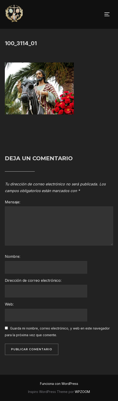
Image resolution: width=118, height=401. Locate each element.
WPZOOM (82, 392)
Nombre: (12, 256)
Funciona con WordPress (59, 384)
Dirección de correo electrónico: (33, 280)
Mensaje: (12, 202)
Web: (9, 304)
